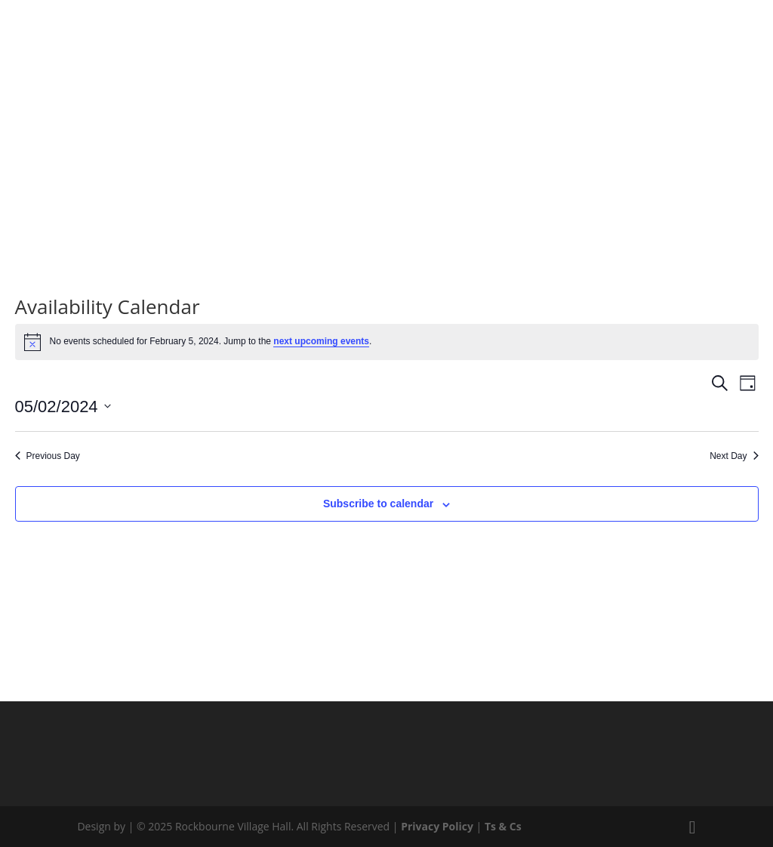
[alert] (387, 342)
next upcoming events (321, 341)
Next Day (734, 456)
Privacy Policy (437, 826)
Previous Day (47, 456)
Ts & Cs (503, 826)
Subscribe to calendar (378, 503)
